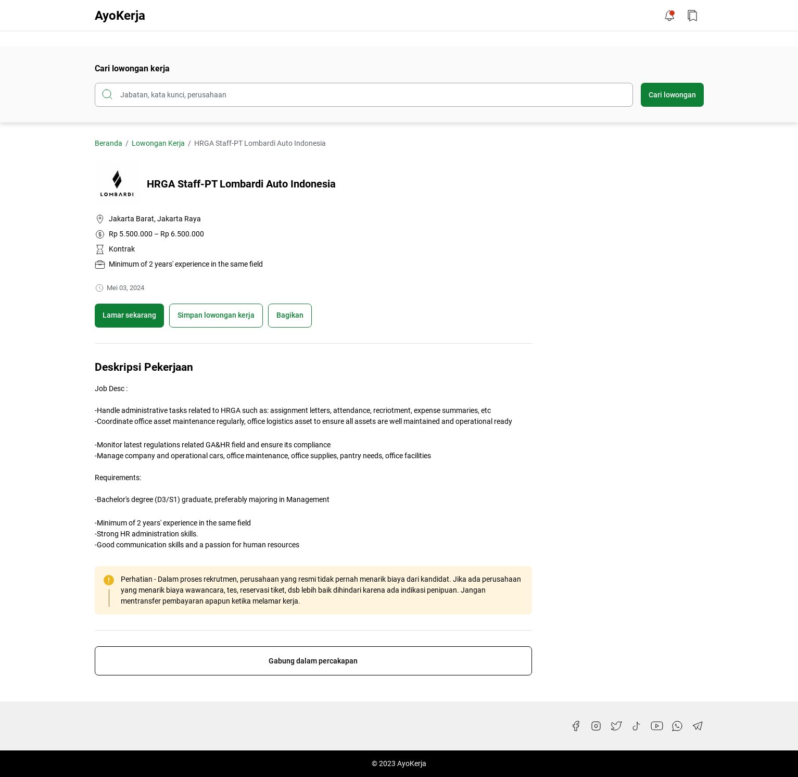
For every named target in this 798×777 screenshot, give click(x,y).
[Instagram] (596, 726)
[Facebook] (575, 726)
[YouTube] (657, 726)
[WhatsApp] (677, 726)
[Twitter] (616, 726)
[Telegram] (697, 726)
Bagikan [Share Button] (289, 315)
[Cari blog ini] (364, 95)
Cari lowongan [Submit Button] (672, 95)
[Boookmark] (216, 316)
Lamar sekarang (129, 315)
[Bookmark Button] (692, 15)
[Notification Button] (669, 15)
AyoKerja (120, 15)
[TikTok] (636, 726)
